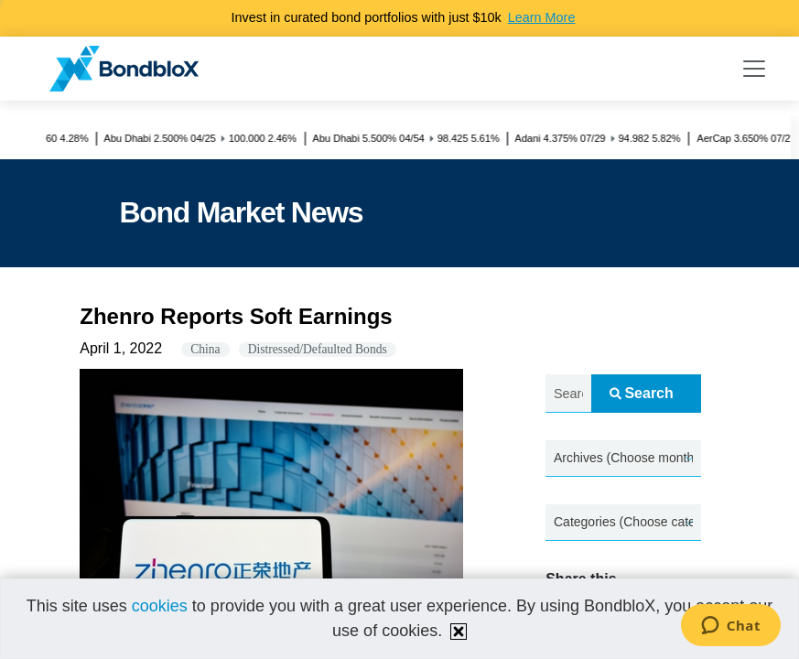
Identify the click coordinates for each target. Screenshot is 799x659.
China (205, 349)
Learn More (542, 17)
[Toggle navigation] (754, 68)
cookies (160, 606)
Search (641, 393)
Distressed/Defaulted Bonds (317, 349)
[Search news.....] (568, 394)
